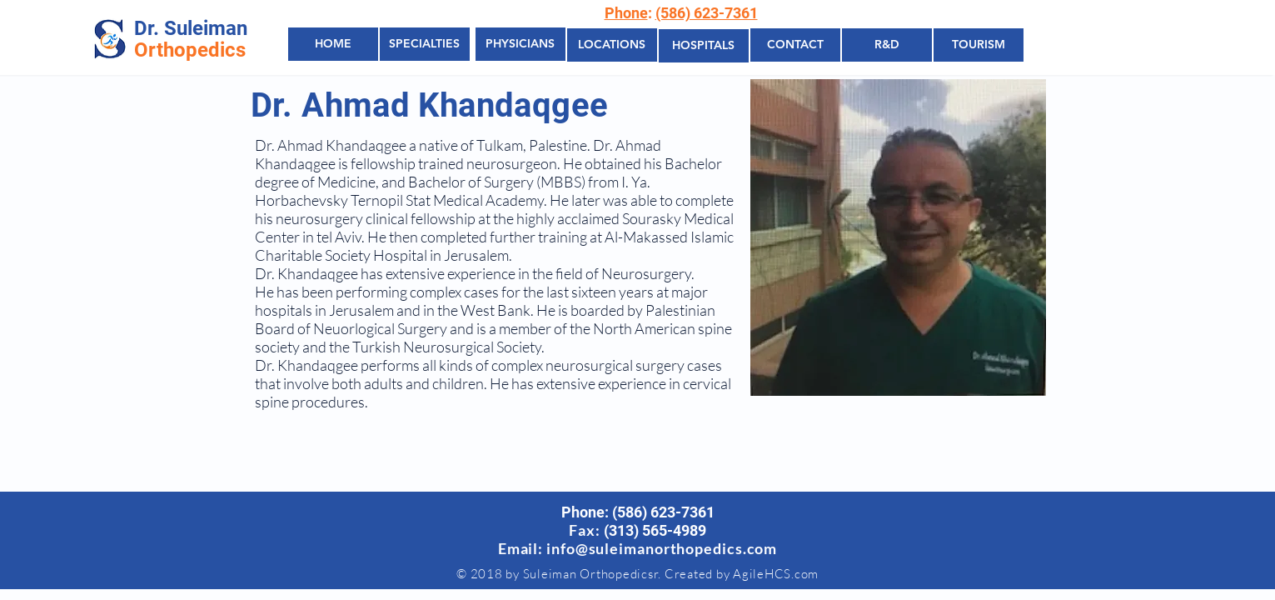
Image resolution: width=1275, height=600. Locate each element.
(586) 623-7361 (706, 13)
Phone (626, 13)
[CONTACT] (795, 45)
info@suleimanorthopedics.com (661, 548)
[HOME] (333, 44)
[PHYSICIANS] (520, 44)
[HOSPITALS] (704, 45)
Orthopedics (190, 50)
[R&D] (887, 45)
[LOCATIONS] (612, 45)
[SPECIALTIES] (425, 44)
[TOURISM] (978, 45)
